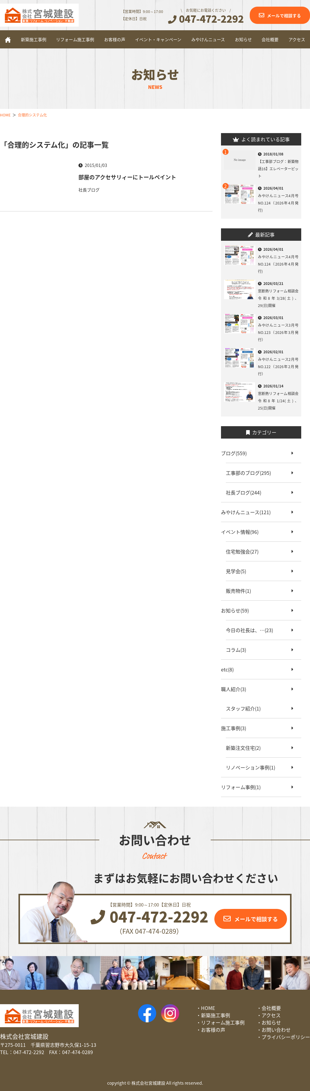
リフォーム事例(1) (243, 787)
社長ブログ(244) (246, 492)
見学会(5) (238, 571)
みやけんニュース (208, 39)
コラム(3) (238, 649)
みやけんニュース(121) (248, 512)
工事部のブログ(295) (251, 472)
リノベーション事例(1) (253, 767)
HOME (208, 1007)
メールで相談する (284, 15)
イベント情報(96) (242, 531)
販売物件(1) (241, 590)
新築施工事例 (33, 39)
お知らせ (243, 39)
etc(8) (230, 669)
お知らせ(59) (237, 610)
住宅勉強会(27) (245, 551)
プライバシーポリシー (286, 1036)
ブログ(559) (236, 453)
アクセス (297, 39)
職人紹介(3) (236, 689)
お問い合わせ (276, 1029)
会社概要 (270, 39)
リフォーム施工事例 (75, 39)
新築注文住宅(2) (246, 747)
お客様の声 (114, 39)
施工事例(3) (236, 728)
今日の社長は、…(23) (252, 630)
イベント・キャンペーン (158, 39)
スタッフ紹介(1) (246, 708)
